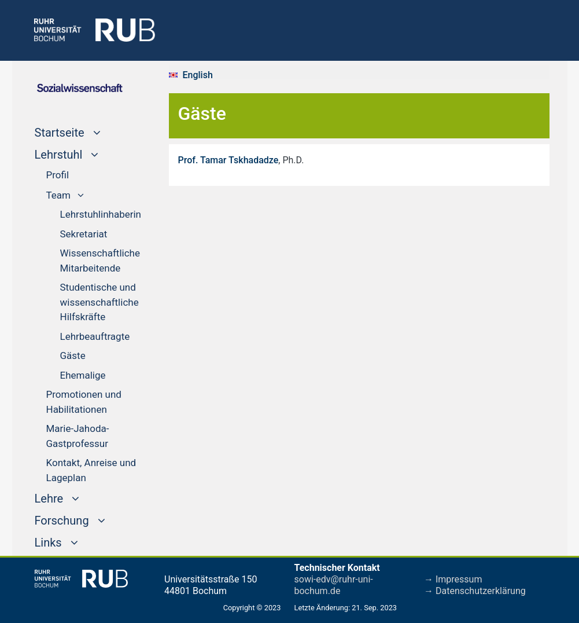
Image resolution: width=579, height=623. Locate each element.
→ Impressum (453, 579)
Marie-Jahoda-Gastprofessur (77, 436)
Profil (57, 175)
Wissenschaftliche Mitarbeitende (100, 260)
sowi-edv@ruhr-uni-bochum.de (333, 585)
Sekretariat (84, 234)
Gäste (73, 355)
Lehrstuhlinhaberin (100, 214)
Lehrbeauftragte (95, 336)
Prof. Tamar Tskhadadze (228, 160)
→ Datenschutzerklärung (475, 590)
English (198, 74)
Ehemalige (83, 375)
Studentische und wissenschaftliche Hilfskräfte (99, 302)
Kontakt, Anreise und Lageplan (91, 470)
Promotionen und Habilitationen (83, 402)
